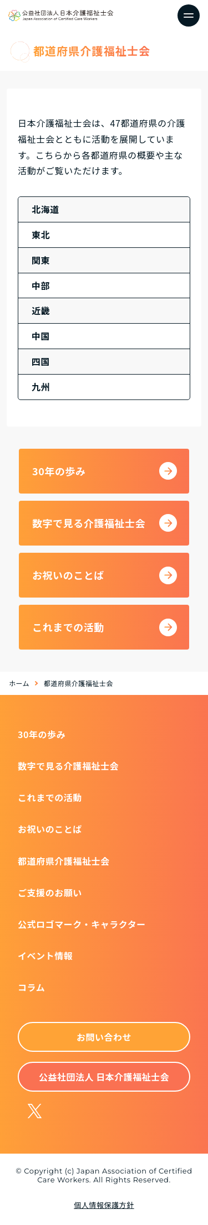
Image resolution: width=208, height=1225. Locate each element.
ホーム (19, 683)
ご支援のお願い (50, 892)
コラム (31, 987)
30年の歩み (41, 734)
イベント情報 (45, 955)
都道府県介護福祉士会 (64, 861)
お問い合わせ (104, 1037)
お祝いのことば (50, 828)
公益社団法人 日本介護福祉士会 (104, 1076)
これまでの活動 (50, 797)
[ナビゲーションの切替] (188, 15)
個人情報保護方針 (104, 1205)
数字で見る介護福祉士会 (68, 765)
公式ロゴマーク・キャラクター (82, 924)
